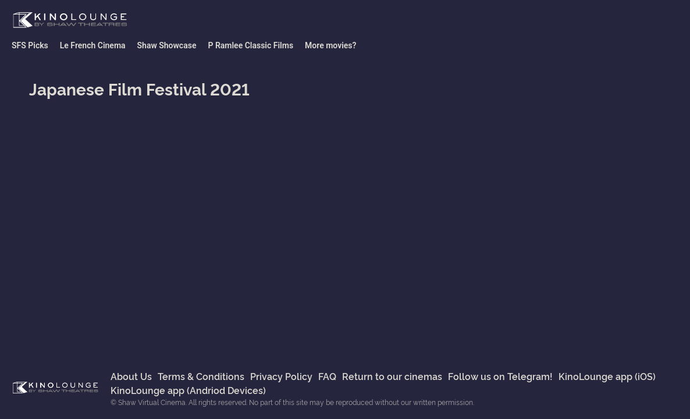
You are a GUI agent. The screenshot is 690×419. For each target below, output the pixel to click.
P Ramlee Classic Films (250, 45)
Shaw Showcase (167, 45)
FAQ (327, 376)
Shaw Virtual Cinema (70, 20)
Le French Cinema (93, 45)
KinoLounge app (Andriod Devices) (188, 390)
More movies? (330, 45)
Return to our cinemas (392, 376)
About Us (131, 376)
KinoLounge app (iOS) (607, 376)
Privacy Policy (281, 376)
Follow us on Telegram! (500, 376)
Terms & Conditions (201, 376)
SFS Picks (30, 45)
